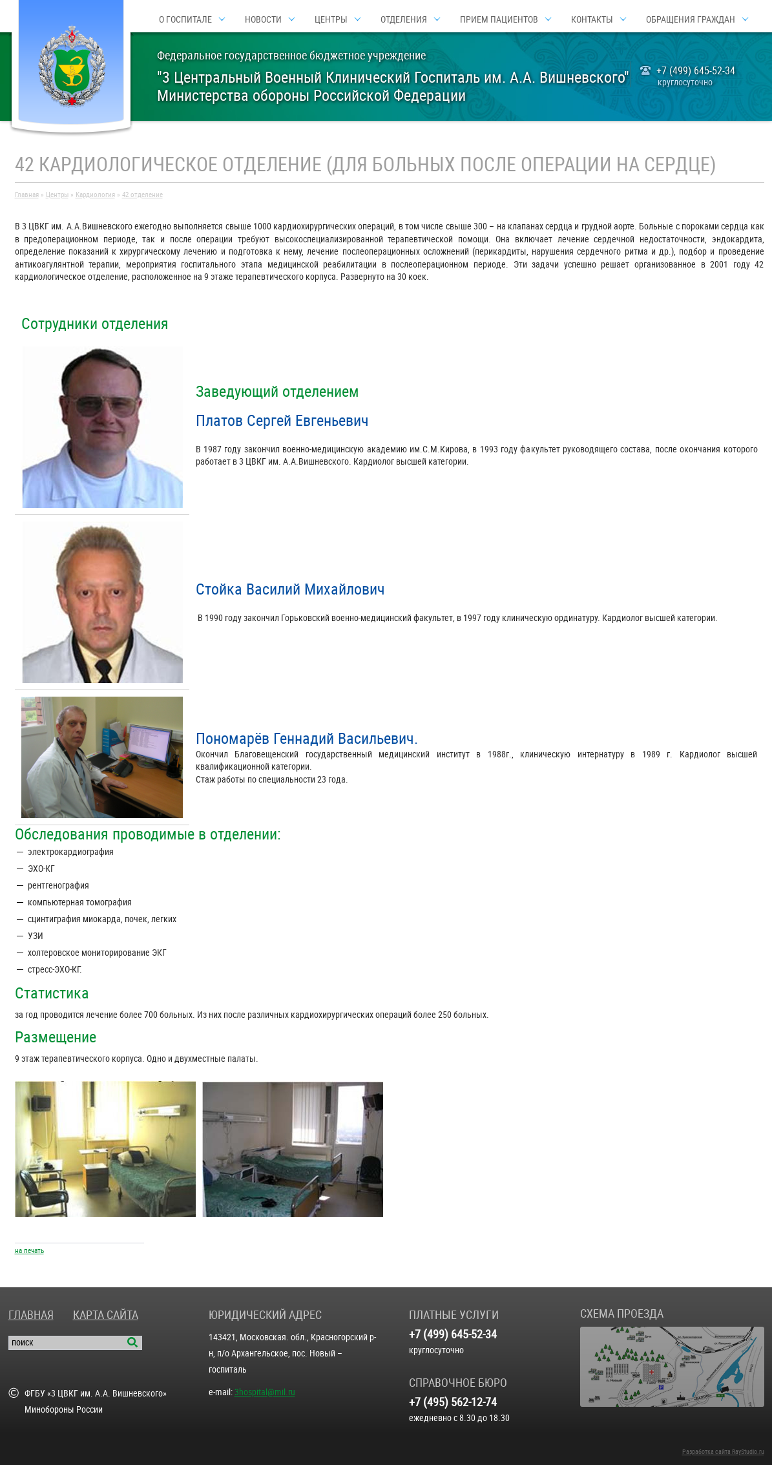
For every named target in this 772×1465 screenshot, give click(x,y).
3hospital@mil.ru (265, 1392)
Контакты (592, 19)
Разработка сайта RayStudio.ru (723, 1451)
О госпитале (185, 19)
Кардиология (95, 195)
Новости (263, 19)
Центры (331, 19)
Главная (27, 195)
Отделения (404, 19)
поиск (23, 1342)
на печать (29, 1251)
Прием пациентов (499, 19)
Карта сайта (105, 1315)
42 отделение (142, 195)
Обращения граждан (690, 19)
